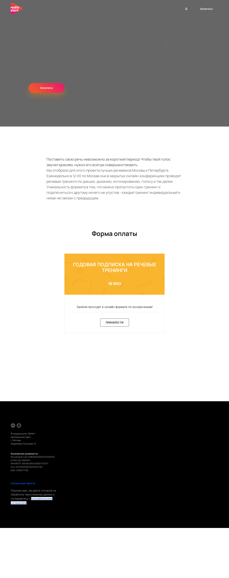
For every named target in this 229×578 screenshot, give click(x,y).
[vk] (13, 425)
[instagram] (19, 425)
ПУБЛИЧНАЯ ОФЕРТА (23, 483)
